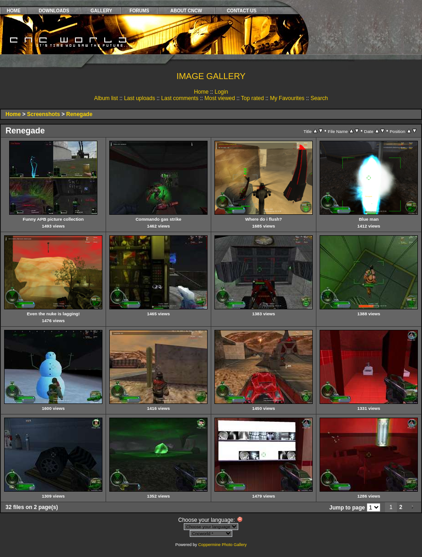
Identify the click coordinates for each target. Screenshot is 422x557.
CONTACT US (241, 10)
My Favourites (287, 98)
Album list (106, 98)
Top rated (252, 98)
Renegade (79, 114)
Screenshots (43, 114)
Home (201, 92)
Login (221, 92)
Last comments (179, 98)
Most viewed (219, 98)
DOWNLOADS (54, 10)
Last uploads (139, 98)
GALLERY (101, 10)
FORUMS (139, 10)
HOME (14, 10)
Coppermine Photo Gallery (222, 544)
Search (319, 98)
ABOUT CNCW (186, 10)
